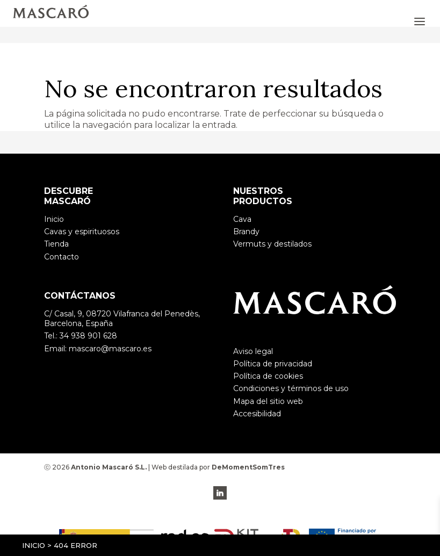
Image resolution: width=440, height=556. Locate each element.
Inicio (33, 545)
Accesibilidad (257, 413)
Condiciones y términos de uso (291, 388)
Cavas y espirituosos (81, 231)
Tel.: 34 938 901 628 (80, 336)
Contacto (61, 257)
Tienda (56, 244)
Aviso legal (253, 351)
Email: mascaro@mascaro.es (98, 348)
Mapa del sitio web (268, 401)
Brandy (246, 231)
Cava (242, 219)
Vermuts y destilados (272, 244)
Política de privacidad (272, 364)
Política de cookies (268, 376)
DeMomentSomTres (248, 467)
